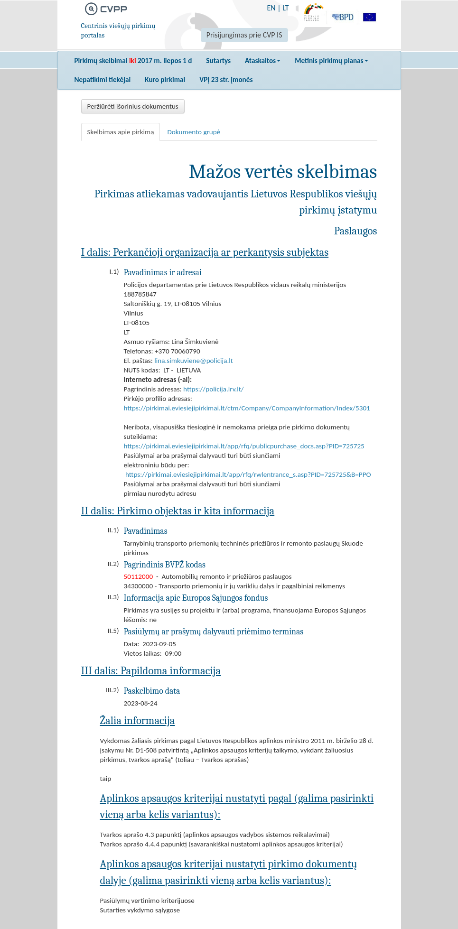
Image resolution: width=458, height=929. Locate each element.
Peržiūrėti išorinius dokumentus (132, 106)
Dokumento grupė (193, 132)
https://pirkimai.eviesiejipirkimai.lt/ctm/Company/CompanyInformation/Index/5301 (247, 408)
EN (271, 7)
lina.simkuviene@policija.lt (193, 360)
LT (285, 7)
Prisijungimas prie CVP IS (244, 34)
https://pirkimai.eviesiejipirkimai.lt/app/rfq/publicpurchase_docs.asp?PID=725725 (244, 446)
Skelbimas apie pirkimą (120, 132)
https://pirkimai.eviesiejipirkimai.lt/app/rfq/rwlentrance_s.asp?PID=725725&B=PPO (248, 474)
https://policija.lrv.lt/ (213, 389)
